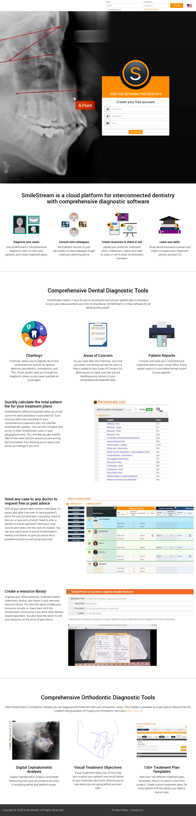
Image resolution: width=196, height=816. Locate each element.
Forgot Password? (151, 9)
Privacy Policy (120, 810)
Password (147, 1)
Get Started (135, 131)
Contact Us (136, 810)
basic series (133, 711)
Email (108, 1)
